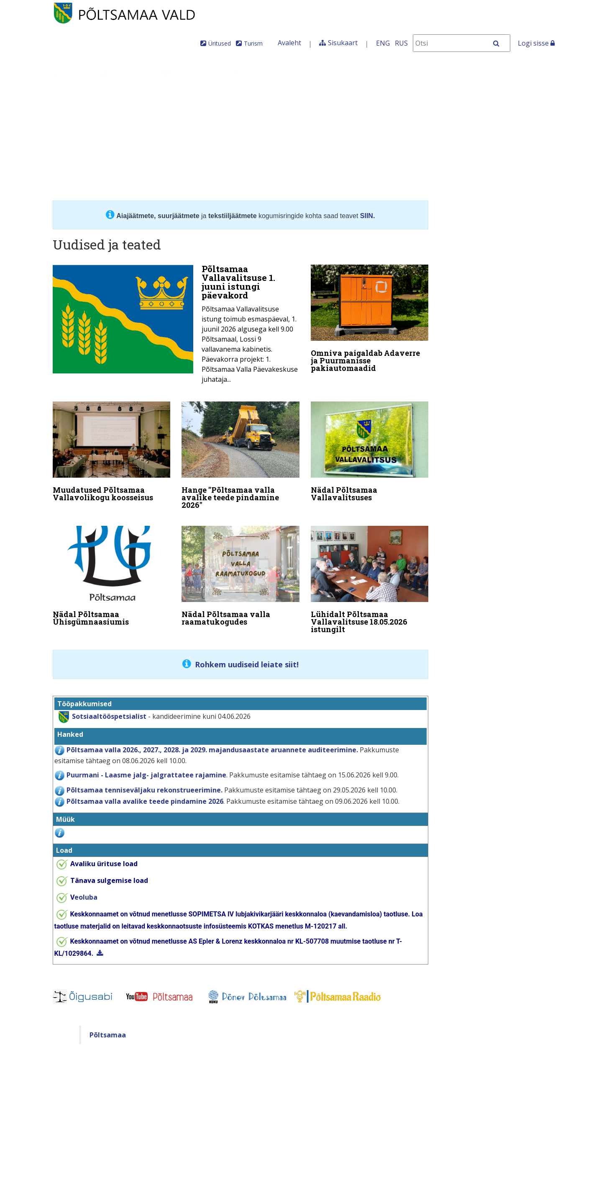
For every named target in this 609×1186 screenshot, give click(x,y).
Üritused (219, 43)
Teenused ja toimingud (267, 73)
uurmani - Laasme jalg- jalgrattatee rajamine (148, 769)
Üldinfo (70, 73)
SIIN (366, 215)
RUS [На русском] (401, 43)
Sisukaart (343, 42)
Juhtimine (125, 73)
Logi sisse (536, 43)
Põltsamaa (108, 1029)
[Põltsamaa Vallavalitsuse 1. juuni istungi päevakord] (176, 326)
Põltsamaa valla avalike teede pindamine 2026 (145, 795)
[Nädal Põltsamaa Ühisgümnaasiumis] (112, 572)
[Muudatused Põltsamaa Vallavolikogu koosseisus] (112, 450)
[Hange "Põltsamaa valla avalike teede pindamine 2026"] (240, 454)
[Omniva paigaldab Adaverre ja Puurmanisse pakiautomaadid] (370, 320)
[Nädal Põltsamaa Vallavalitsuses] (370, 450)
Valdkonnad (190, 73)
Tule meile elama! (367, 73)
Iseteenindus (447, 73)
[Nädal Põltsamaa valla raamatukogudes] (240, 572)
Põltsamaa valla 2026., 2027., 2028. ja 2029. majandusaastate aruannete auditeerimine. (212, 744)
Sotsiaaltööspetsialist (109, 710)
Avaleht (289, 42)
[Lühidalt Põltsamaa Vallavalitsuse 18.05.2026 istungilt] (370, 575)
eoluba (83, 891)
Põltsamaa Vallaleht (521, 73)
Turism (253, 43)
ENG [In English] (383, 43)
